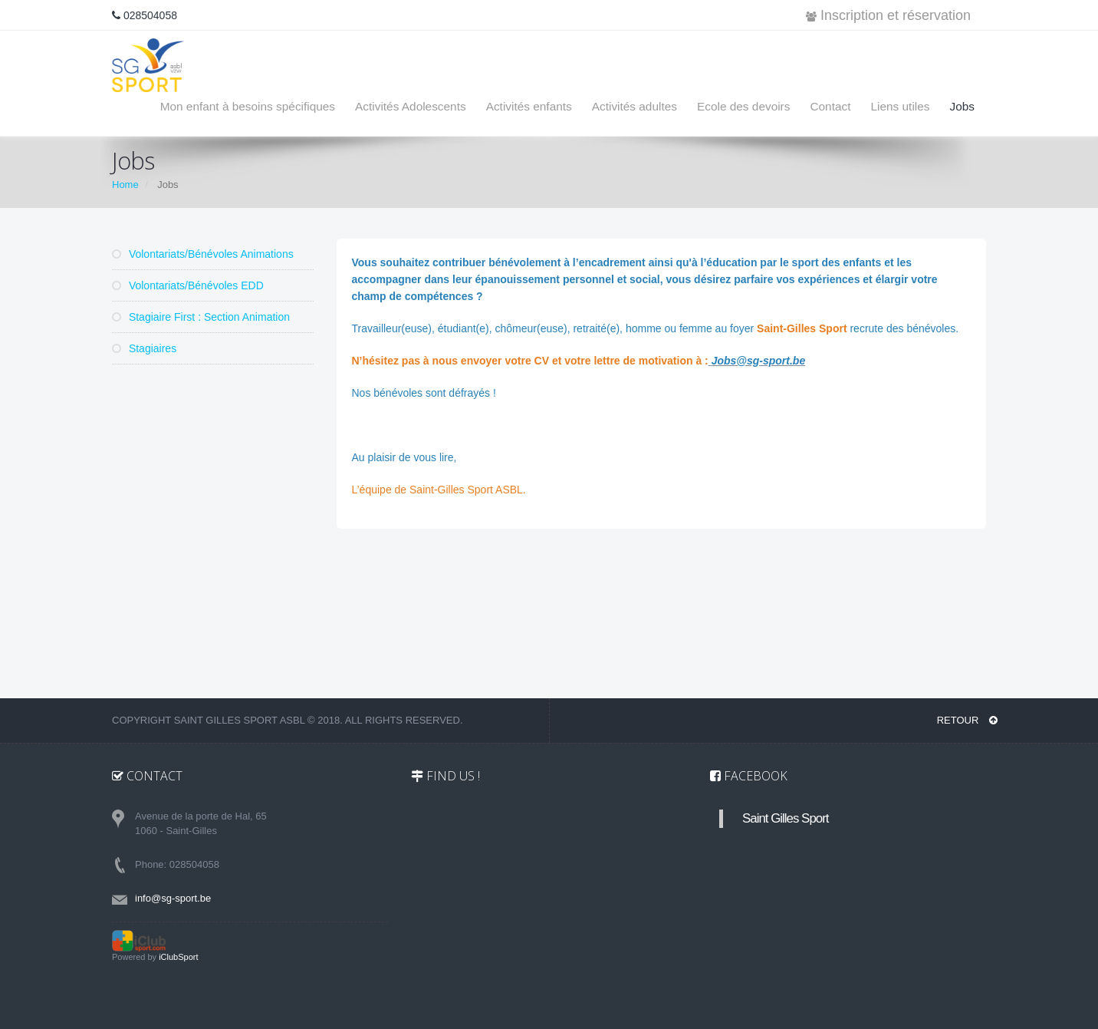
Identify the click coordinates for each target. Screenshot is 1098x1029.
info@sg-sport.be (173, 898)
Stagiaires (144, 348)
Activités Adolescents (410, 106)
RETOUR (967, 720)
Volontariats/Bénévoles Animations (203, 254)
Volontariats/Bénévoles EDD (188, 285)
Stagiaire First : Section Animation (201, 317)
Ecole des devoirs (743, 106)
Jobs (962, 106)
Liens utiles (899, 106)
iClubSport (178, 956)
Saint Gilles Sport (785, 818)
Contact (830, 106)
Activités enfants (529, 106)
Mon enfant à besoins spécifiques (247, 106)
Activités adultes (634, 106)
